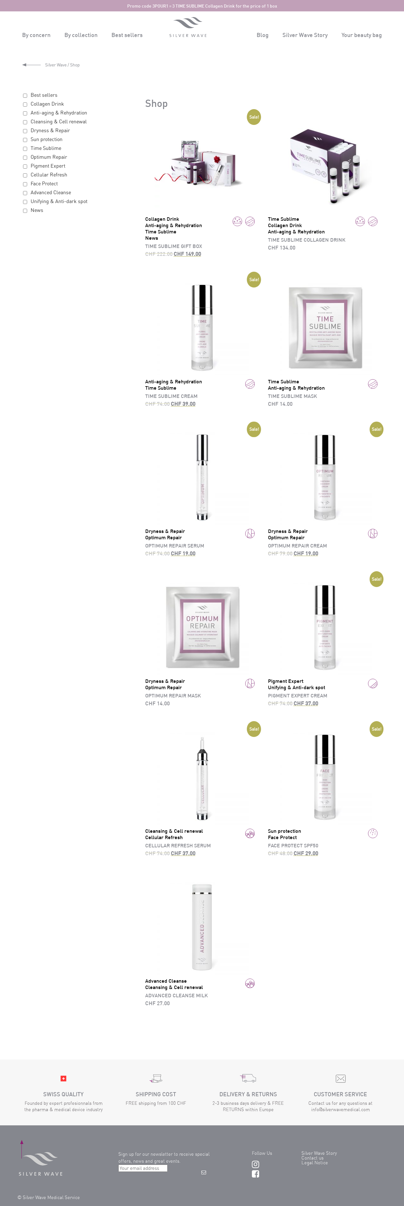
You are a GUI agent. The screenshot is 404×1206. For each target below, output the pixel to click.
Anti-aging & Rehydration (59, 112)
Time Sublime (46, 148)
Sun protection (46, 139)
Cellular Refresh (49, 174)
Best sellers (44, 95)
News (37, 210)
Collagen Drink (47, 104)
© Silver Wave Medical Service (48, 1197)
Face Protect (44, 183)
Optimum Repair (49, 157)
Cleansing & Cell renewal (59, 121)
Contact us (312, 1158)
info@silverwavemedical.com (340, 1109)
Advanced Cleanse (51, 192)
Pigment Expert (48, 166)
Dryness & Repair (50, 130)
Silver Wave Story (319, 1153)
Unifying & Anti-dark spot (59, 201)
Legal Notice (314, 1163)
